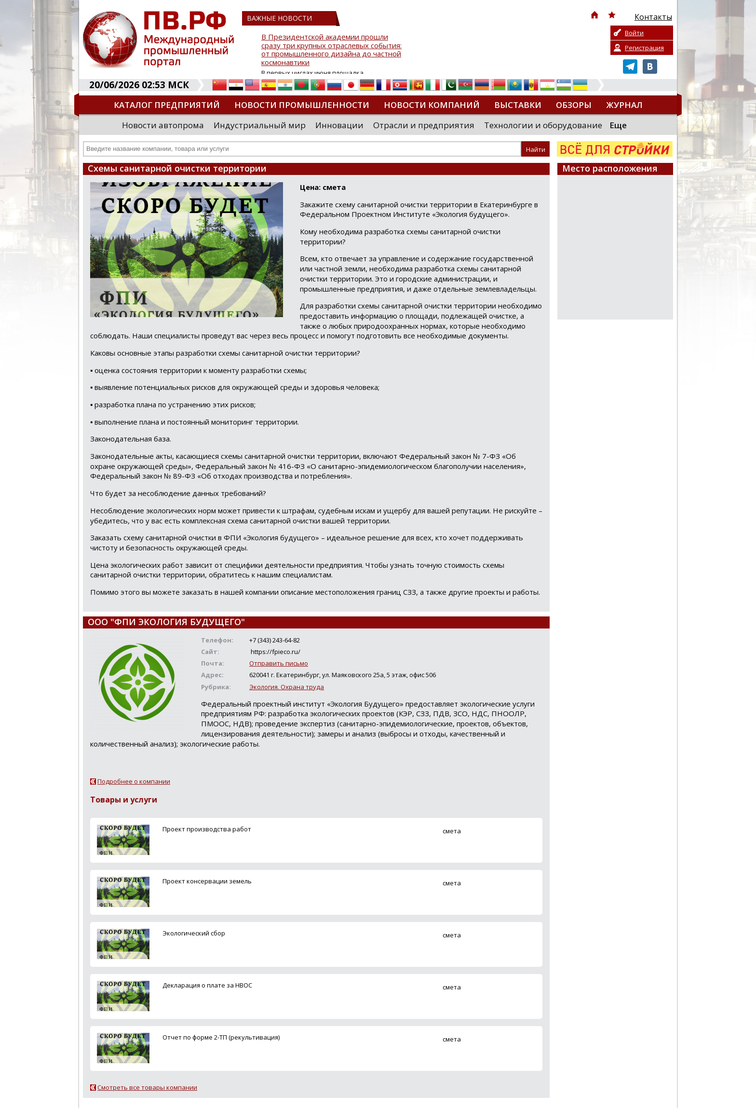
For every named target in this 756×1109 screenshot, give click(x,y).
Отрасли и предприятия (423, 125)
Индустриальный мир (260, 125)
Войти (634, 32)
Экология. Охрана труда (286, 686)
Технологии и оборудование (543, 125)
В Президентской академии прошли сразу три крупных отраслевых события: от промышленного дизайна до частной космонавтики (331, 50)
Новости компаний (432, 104)
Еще (618, 125)
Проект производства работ (206, 829)
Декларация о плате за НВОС (207, 985)
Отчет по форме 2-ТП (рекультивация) (221, 1037)
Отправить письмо (278, 663)
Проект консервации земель (207, 881)
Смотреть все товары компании (147, 1087)
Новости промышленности (301, 104)
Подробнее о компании (133, 781)
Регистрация (644, 47)
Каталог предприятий (167, 104)
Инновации (339, 125)
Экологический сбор (193, 933)
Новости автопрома (163, 125)
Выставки (517, 104)
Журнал (624, 104)
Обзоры (574, 104)
